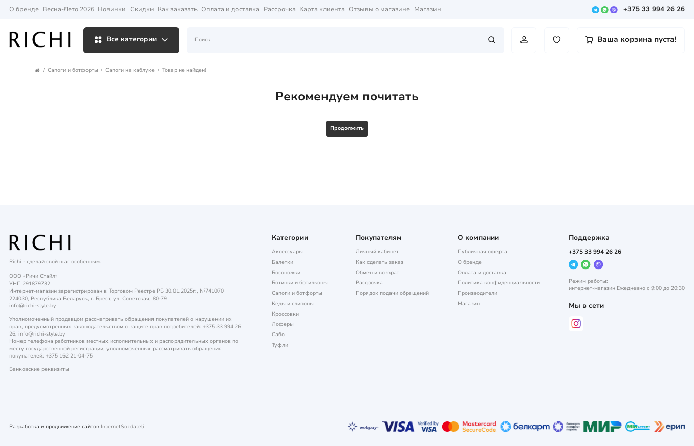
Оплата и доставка (230, 9)
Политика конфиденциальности (499, 282)
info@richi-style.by (32, 305)
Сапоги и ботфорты (73, 70)
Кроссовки (285, 314)
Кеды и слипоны (293, 303)
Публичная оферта (482, 251)
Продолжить (347, 128)
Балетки (282, 262)
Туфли (280, 345)
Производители (477, 293)
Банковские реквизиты (39, 369)
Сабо (278, 334)
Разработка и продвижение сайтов (54, 426)
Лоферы (283, 324)
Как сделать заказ (379, 262)
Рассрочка (280, 9)
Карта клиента (322, 9)
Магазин (427, 9)
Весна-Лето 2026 (68, 9)
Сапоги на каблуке (130, 70)
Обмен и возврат (377, 272)
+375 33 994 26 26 (654, 10)
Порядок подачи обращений (392, 293)
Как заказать (178, 9)
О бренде (24, 9)
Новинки (112, 9)
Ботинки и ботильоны (300, 282)
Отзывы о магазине (379, 9)
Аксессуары (287, 251)
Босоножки (286, 272)
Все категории (131, 39)
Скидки (142, 9)
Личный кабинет (377, 251)
